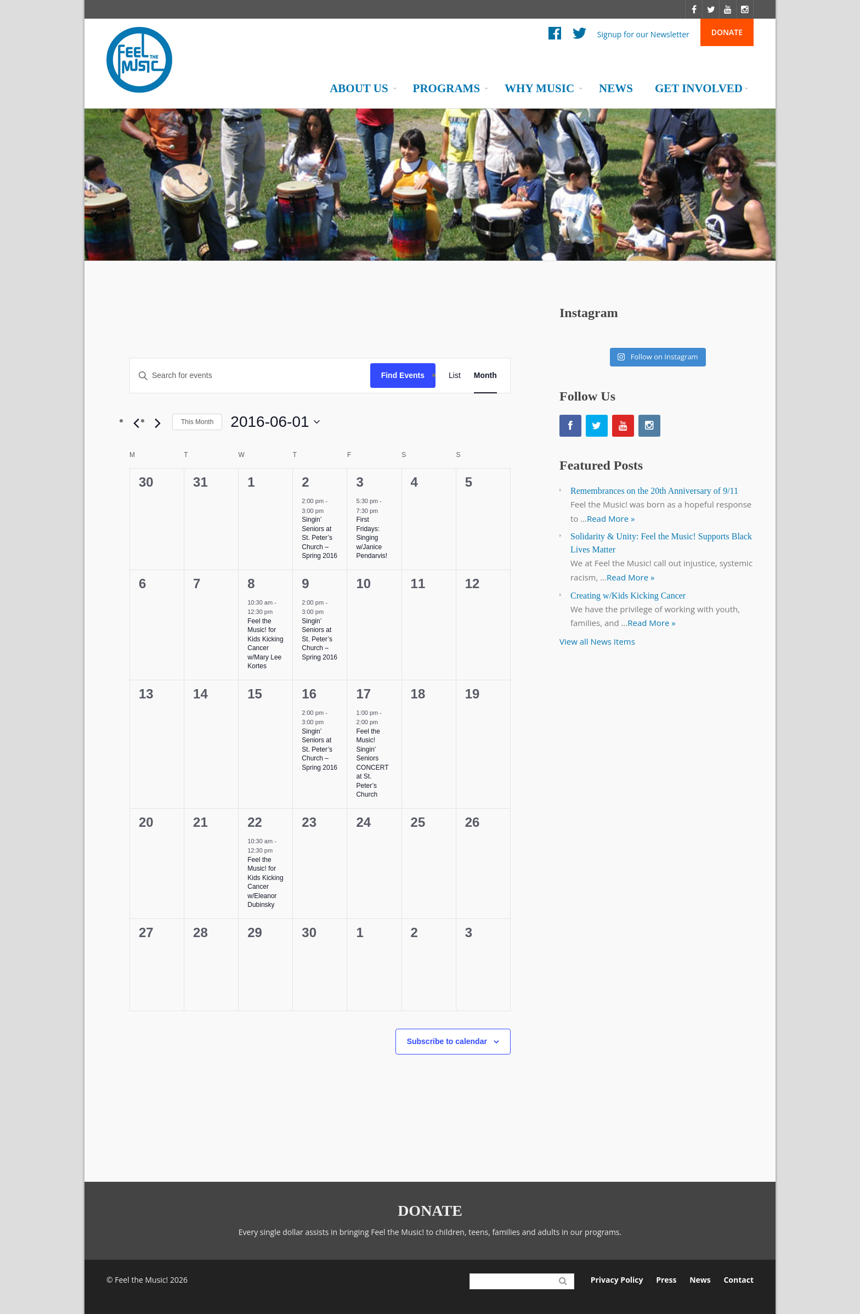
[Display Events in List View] (455, 375)
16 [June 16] (309, 693)
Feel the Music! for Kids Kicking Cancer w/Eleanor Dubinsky (265, 882)
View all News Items (597, 641)
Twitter (579, 36)
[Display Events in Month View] (485, 375)
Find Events (403, 375)
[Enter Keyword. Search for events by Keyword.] (250, 375)
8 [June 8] (250, 583)
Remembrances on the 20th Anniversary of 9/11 (654, 490)
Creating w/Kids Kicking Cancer (628, 595)
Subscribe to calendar (447, 1041)
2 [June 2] (305, 482)
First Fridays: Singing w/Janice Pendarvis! (371, 538)
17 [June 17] (363, 693)
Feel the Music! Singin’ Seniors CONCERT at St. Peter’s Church (372, 763)
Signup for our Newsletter (643, 33)
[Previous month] (136, 423)
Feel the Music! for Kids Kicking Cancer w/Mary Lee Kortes (265, 643)
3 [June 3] (359, 482)
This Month (197, 422)
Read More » (611, 518)
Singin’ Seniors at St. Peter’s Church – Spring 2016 (319, 538)
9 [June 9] (305, 583)
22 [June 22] (254, 822)
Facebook (555, 36)
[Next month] (157, 423)
